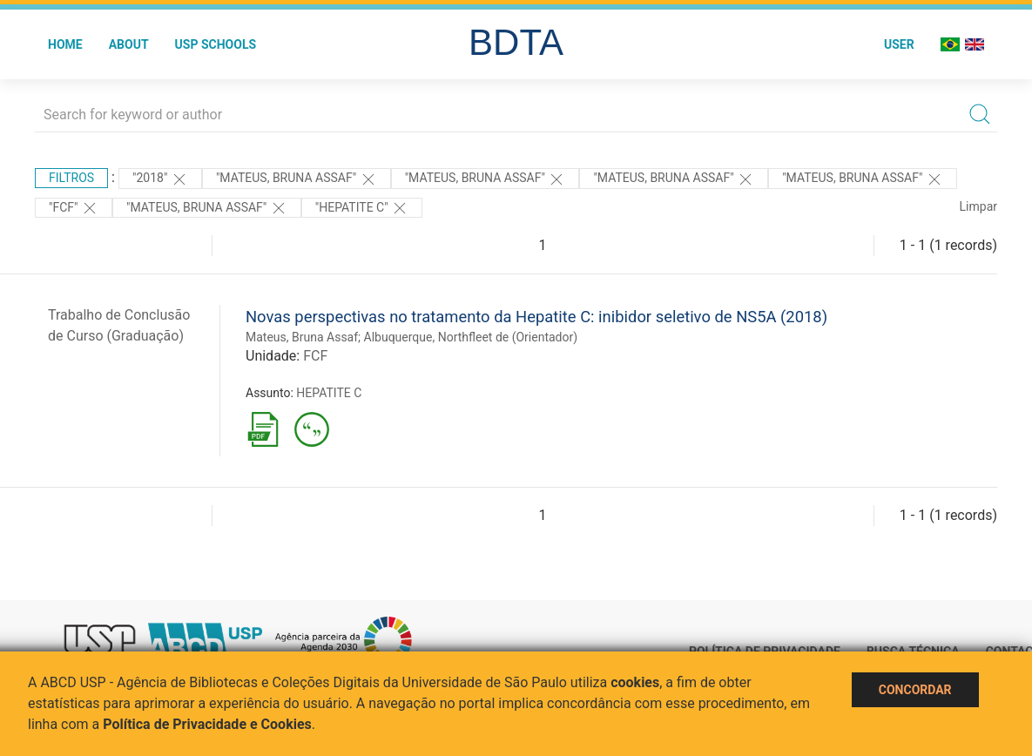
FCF (315, 356)
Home (65, 44)
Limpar (978, 206)
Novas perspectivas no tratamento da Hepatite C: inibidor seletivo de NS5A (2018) (536, 316)
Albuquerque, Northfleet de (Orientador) (471, 337)
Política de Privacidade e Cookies (207, 724)
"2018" (160, 179)
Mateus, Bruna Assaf (302, 337)
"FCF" (73, 208)
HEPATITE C (328, 393)
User (899, 44)
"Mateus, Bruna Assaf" (296, 179)
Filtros (71, 178)
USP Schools (216, 44)
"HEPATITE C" (361, 208)
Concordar (915, 690)
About (129, 44)
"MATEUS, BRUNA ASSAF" (862, 179)
